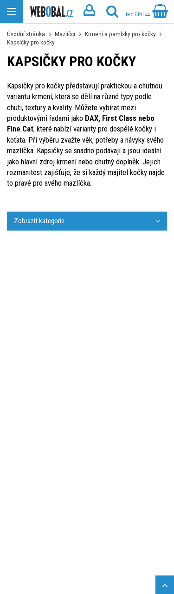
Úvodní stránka (26, 34)
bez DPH (138, 15)
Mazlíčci (65, 34)
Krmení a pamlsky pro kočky (120, 34)
